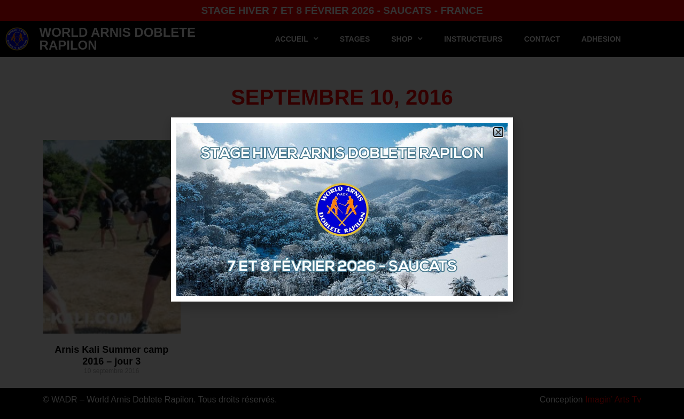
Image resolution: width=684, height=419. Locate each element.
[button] (498, 132)
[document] (342, 209)
